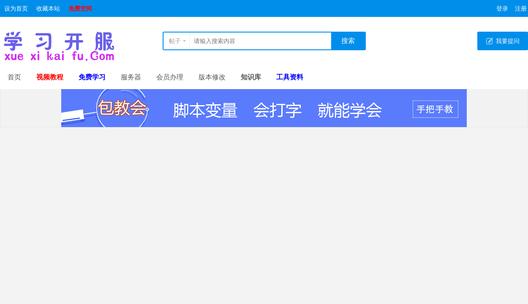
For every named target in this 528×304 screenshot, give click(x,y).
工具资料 (289, 77)
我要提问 (508, 41)
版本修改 (212, 77)
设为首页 (16, 8)
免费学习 (92, 77)
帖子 (175, 41)
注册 (521, 8)
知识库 (251, 77)
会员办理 (169, 77)
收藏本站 (48, 8)
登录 (502, 8)
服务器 (131, 77)
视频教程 (49, 77)
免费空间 (80, 8)
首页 (14, 77)
